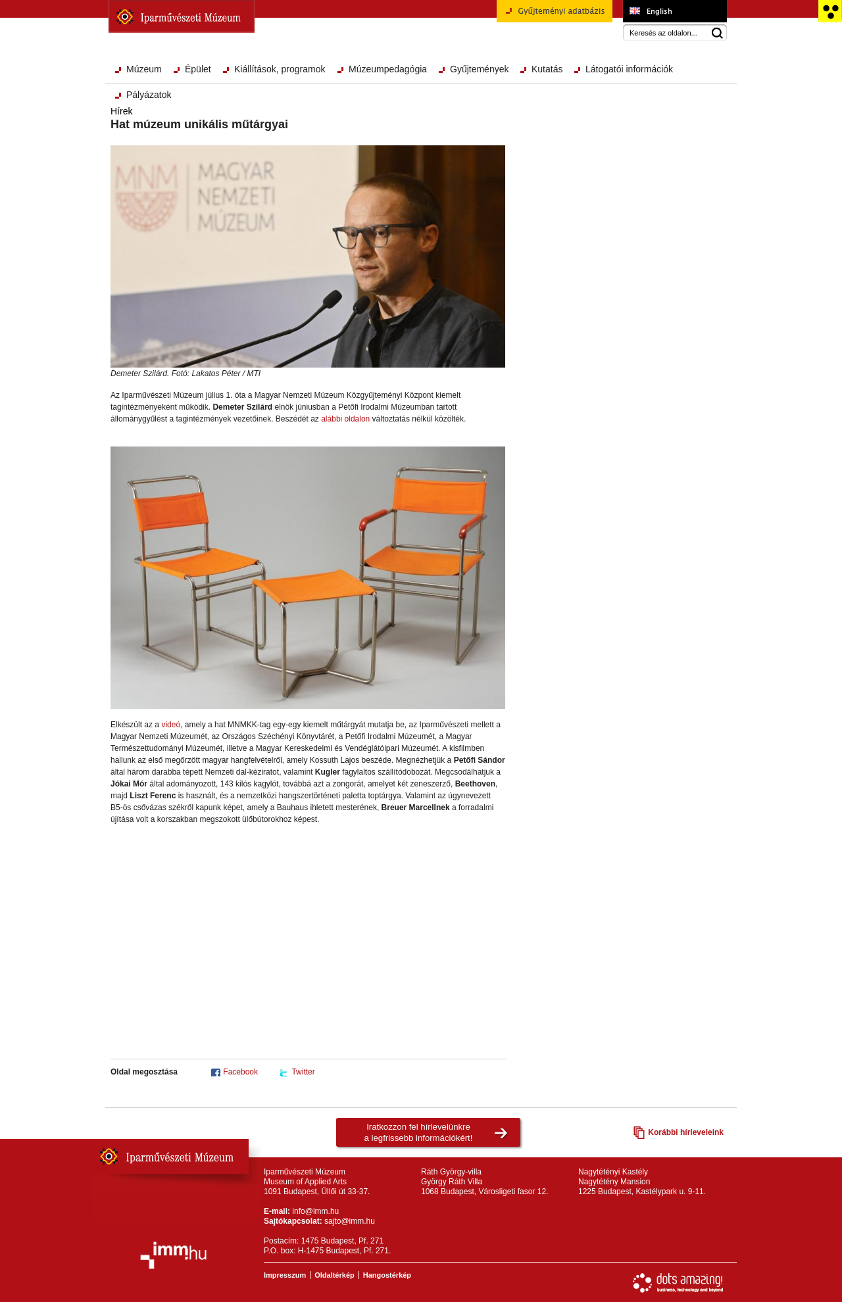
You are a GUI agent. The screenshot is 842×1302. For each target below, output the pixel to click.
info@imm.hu (315, 1211)
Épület (198, 69)
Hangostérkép (387, 1275)
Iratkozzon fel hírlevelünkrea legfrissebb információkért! (418, 1132)
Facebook (240, 1071)
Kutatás (547, 69)
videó (170, 724)
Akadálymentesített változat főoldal (830, 11)
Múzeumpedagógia (388, 69)
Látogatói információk (629, 69)
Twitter (302, 1071)
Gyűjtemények (479, 69)
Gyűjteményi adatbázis (554, 16)
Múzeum (144, 69)
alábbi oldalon (345, 418)
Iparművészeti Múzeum (181, 16)
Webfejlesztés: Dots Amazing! (678, 1282)
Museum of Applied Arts (674, 11)
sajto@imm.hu (349, 1221)
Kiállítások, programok (280, 69)
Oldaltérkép (334, 1275)
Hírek (121, 111)
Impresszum (285, 1275)
